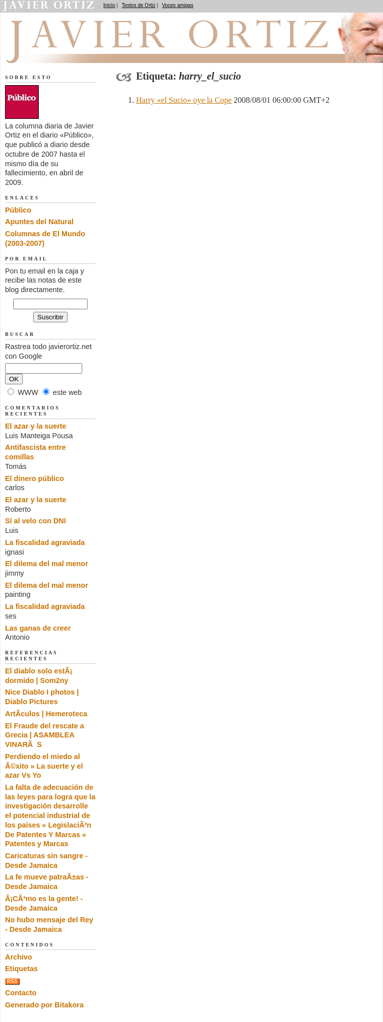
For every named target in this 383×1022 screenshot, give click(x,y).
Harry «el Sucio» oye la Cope (184, 100)
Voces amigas (177, 5)
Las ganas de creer (38, 628)
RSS (12, 981)
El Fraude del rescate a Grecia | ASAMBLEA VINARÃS (44, 735)
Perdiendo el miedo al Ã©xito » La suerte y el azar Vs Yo (44, 766)
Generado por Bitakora (44, 1005)
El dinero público (34, 478)
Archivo (18, 957)
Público (18, 210)
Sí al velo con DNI (35, 521)
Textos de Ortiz (139, 5)
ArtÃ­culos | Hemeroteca (46, 714)
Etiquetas (21, 969)
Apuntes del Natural (39, 222)
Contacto (20, 993)
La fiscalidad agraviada (45, 542)
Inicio (109, 5)
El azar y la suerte (36, 426)
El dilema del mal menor (46, 564)
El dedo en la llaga (60, 50)
